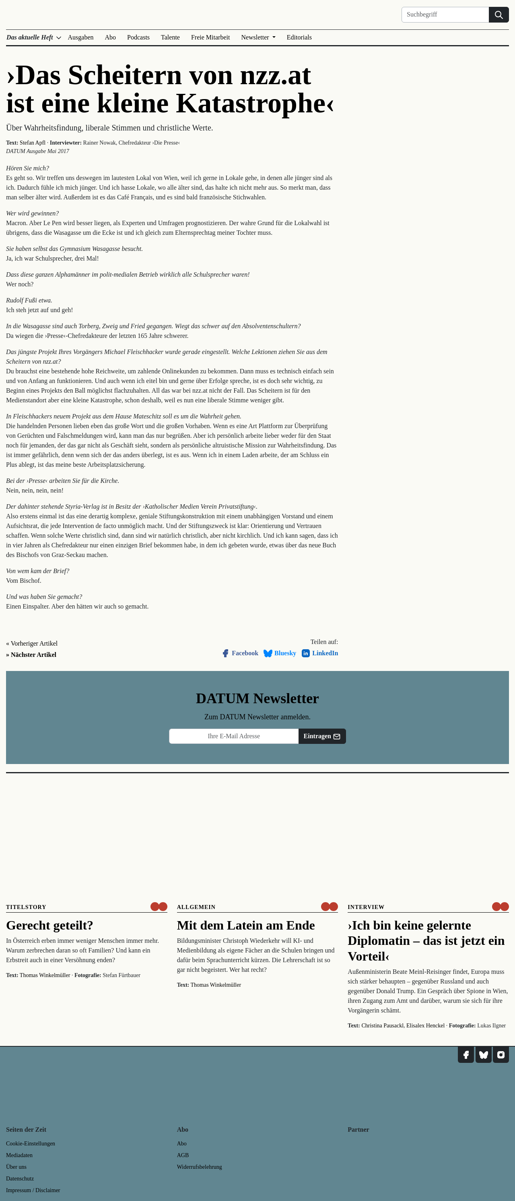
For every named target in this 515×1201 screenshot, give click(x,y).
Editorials (299, 37)
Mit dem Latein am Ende (246, 925)
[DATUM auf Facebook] (466, 1055)
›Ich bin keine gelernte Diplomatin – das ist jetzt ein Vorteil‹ (426, 940)
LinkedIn (319, 653)
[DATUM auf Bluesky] (484, 1055)
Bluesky (279, 653)
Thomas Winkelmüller (45, 975)
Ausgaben (81, 37)
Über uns (16, 1167)
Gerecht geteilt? (49, 925)
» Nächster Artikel (31, 654)
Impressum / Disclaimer (33, 1190)
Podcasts (138, 37)
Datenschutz (20, 1179)
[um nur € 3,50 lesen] (158, 906)
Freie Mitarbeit (210, 37)
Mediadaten (19, 1155)
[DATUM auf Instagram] (501, 1055)
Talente (170, 37)
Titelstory (26, 907)
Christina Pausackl (382, 1026)
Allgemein (196, 907)
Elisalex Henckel (425, 1026)
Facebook (239, 653)
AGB (183, 1155)
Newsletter (255, 37)
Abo (110, 37)
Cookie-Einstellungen (30, 1144)
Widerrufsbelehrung (199, 1167)
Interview (366, 907)
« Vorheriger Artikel (32, 643)
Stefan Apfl (32, 143)
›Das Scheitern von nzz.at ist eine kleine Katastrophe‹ (170, 88)
